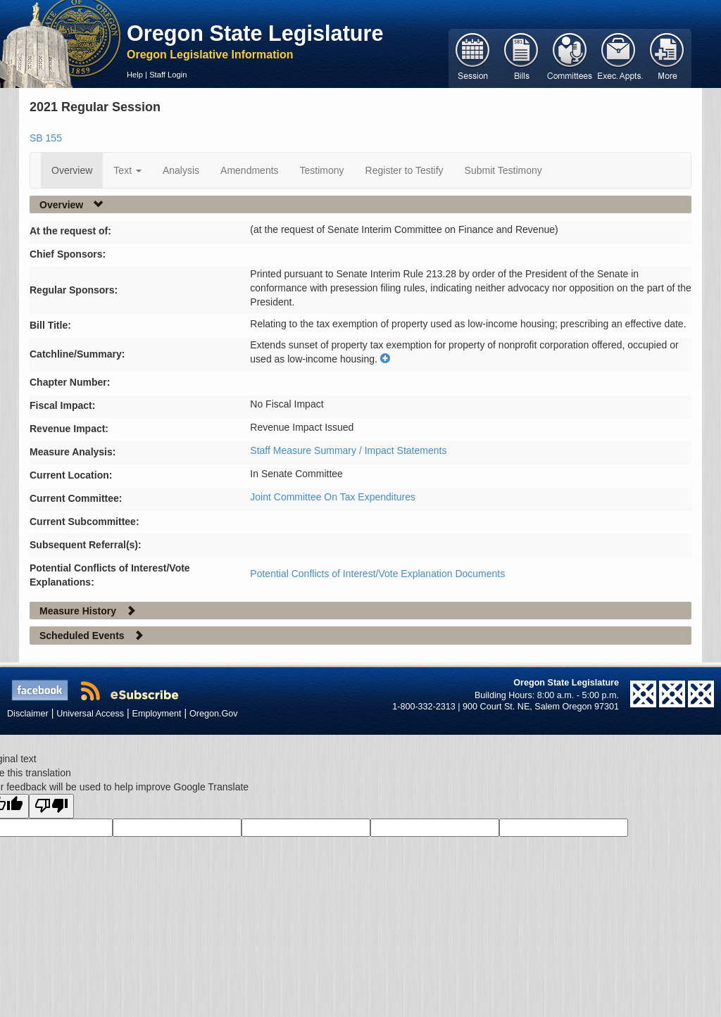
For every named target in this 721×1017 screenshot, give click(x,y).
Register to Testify (404, 170)
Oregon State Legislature (255, 33)
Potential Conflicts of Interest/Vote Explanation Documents (377, 573)
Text (127, 170)
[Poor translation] (51, 806)
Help (135, 74)
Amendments (249, 170)
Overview (71, 170)
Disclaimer (28, 714)
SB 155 (46, 138)
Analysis (181, 170)
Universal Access (90, 714)
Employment (157, 714)
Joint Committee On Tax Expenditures (332, 497)
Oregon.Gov (213, 714)
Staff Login (168, 74)
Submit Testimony (503, 170)
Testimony (322, 170)
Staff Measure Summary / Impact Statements (348, 450)
